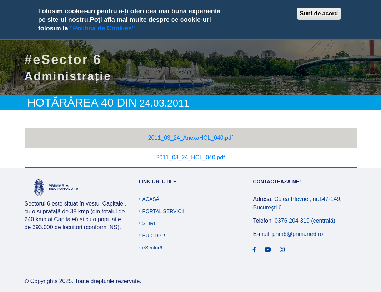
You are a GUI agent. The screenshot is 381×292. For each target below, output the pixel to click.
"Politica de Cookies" (102, 28)
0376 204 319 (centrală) (305, 221)
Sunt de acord (319, 13)
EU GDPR (153, 235)
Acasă (150, 199)
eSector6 (152, 248)
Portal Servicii (163, 211)
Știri (148, 223)
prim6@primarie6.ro (297, 234)
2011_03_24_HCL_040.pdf (190, 157)
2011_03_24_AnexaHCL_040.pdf (190, 138)
